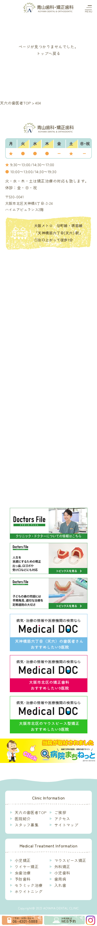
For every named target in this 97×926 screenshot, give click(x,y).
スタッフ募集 (27, 824)
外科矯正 (62, 866)
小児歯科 (62, 872)
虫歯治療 (23, 872)
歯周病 (60, 878)
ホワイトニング (29, 891)
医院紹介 (23, 818)
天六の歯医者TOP (31, 812)
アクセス (62, 818)
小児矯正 (23, 860)
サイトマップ (66, 824)
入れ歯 (60, 885)
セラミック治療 (29, 885)
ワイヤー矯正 (27, 866)
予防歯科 (23, 878)
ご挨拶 (60, 812)
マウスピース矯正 (70, 860)
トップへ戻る (48, 53)
